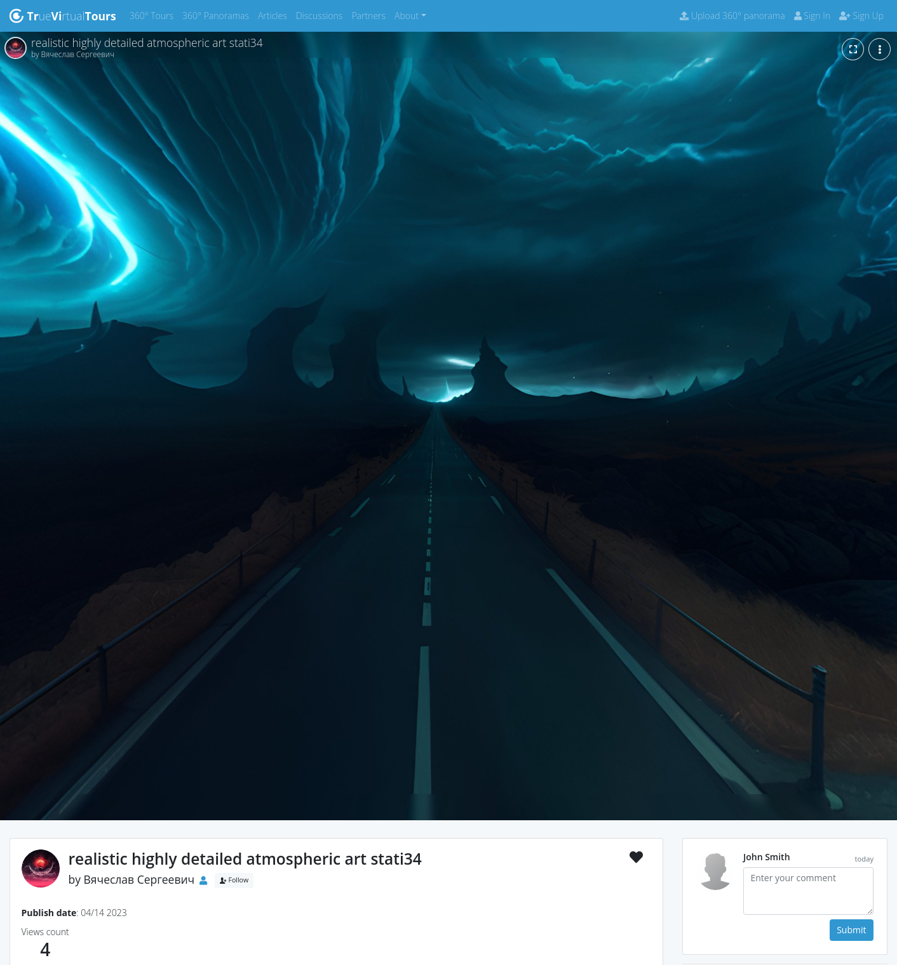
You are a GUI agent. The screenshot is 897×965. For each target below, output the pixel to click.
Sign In (812, 16)
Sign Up (861, 16)
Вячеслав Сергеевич (139, 879)
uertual (62, 15)
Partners (370, 15)
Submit (851, 930)
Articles (275, 15)
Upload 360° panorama (732, 16)
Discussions (321, 15)
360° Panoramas (217, 15)
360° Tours (154, 15)
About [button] (407, 16)
